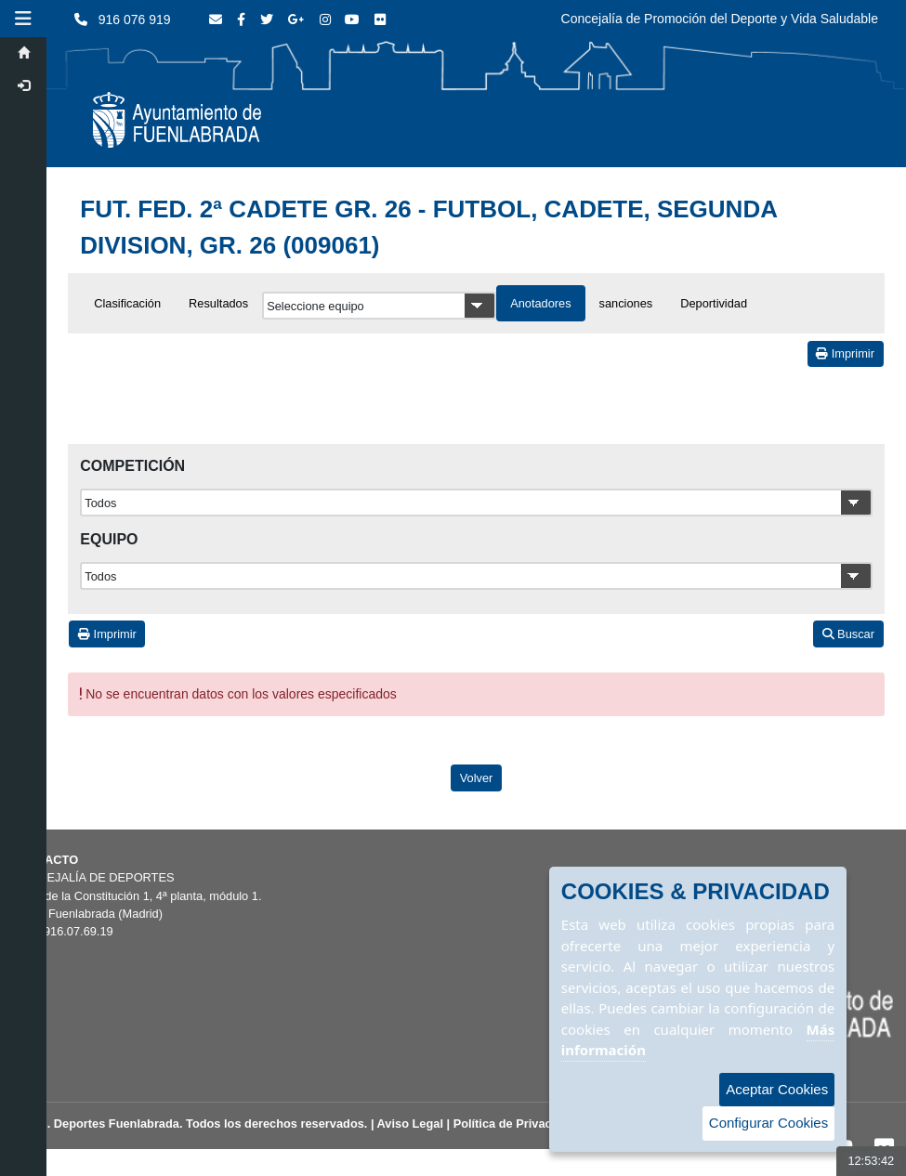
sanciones (626, 303)
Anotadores (540, 303)
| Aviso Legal (407, 1123)
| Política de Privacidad (511, 1123)
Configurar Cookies (768, 1122)
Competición (132, 466)
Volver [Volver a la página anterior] (476, 778)
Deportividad (713, 303)
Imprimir (845, 353)
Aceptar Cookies (777, 1089)
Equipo (109, 539)
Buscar (848, 634)
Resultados (218, 303)
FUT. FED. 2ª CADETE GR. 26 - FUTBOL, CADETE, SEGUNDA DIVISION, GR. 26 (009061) (428, 227)
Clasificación (127, 303)
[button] (23, 18)
